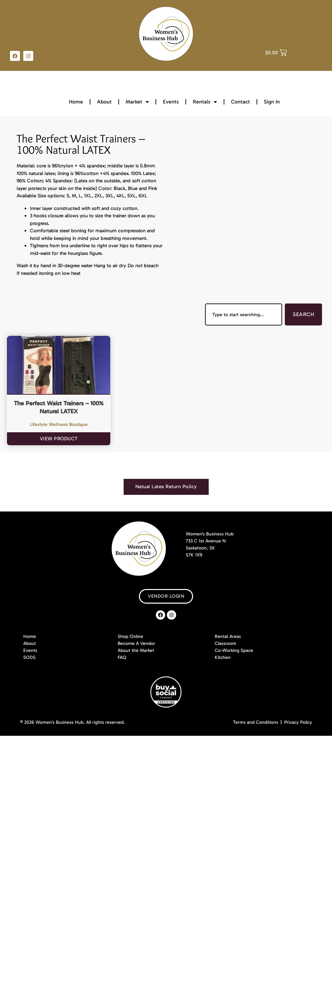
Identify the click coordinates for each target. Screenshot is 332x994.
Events (171, 102)
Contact (240, 102)
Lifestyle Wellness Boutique (59, 424)
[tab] (166, 487)
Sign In (272, 102)
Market (137, 102)
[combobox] (243, 314)
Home (76, 102)
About (104, 102)
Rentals (205, 102)
